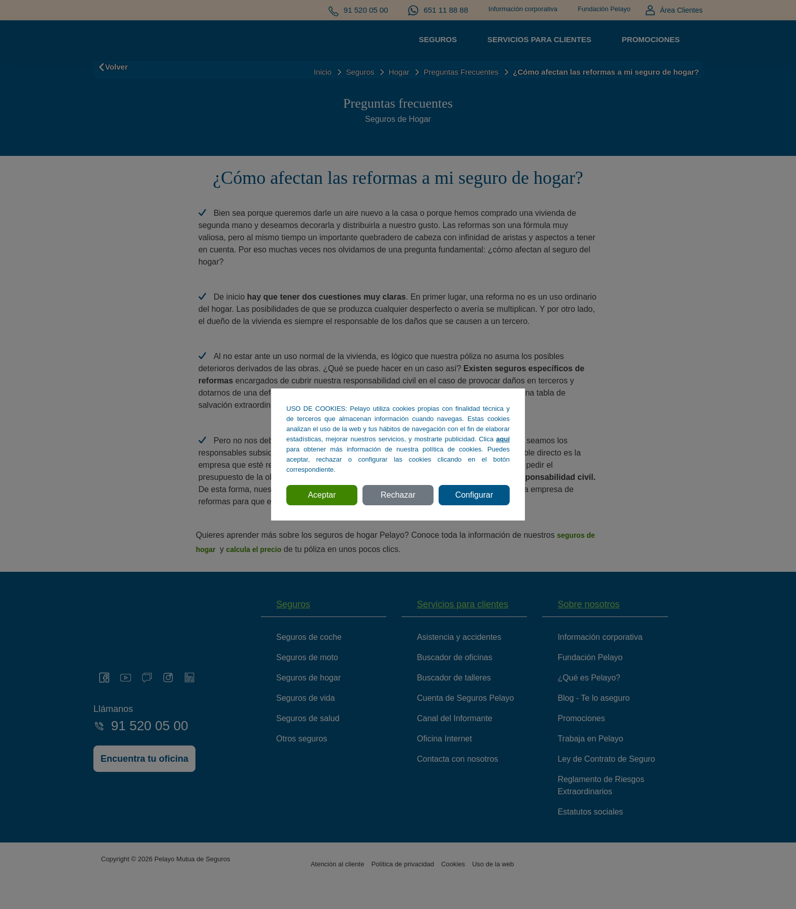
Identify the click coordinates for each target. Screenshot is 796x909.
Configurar (474, 495)
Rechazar (398, 495)
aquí (503, 439)
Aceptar (322, 495)
